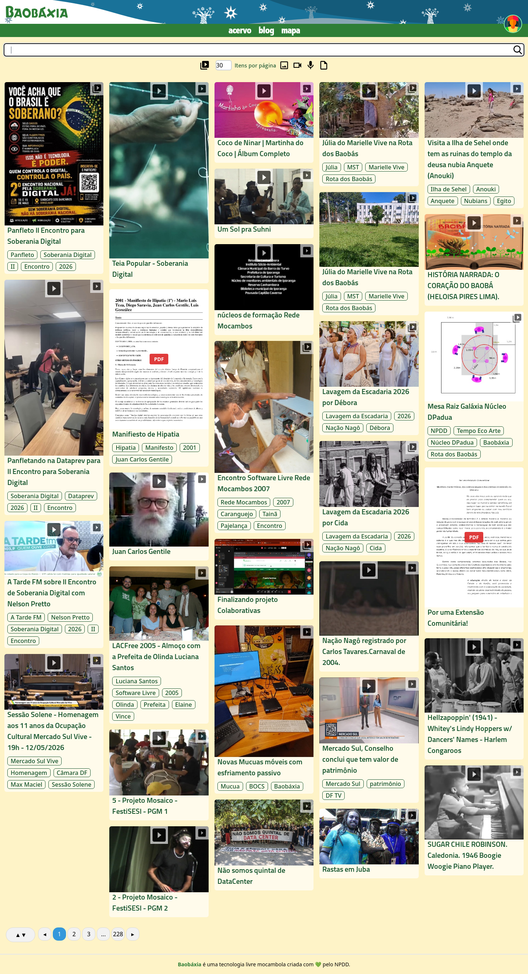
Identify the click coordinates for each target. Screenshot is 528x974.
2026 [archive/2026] (66, 266)
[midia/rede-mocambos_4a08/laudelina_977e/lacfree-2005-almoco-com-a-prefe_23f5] (158, 645)
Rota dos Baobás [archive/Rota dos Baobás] (349, 308)
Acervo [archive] (239, 30)
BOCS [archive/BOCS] (257, 786)
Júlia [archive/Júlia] (331, 296)
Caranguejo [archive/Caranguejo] (237, 514)
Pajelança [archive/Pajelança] (234, 526)
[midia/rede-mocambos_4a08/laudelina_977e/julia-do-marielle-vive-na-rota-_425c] (368, 134)
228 (118, 934)
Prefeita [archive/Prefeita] (155, 705)
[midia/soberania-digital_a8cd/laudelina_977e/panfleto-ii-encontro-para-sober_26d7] (53, 178)
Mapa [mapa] (290, 30)
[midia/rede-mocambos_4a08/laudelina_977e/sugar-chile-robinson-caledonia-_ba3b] (474, 820)
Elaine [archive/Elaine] (183, 705)
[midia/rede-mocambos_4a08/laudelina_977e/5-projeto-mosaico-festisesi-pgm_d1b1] (158, 774)
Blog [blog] (266, 30)
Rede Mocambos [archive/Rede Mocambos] (244, 502)
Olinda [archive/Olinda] (124, 705)
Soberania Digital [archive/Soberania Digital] (68, 255)
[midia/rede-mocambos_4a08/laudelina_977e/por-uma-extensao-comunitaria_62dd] (474, 549)
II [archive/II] (13, 266)
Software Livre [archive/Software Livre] (135, 693)
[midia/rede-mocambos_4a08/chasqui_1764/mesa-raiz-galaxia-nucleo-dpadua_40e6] (474, 387)
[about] (189, 964)
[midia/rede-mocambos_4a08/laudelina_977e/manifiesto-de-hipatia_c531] (158, 378)
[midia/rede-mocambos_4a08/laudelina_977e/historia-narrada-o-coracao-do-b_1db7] (474, 260)
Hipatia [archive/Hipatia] (125, 448)
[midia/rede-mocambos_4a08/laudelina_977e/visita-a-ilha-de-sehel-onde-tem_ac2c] (474, 145)
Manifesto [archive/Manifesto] (159, 448)
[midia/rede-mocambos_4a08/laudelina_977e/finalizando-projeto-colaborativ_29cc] (264, 579)
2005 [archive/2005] (172, 693)
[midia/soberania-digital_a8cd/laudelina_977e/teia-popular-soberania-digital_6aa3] (158, 182)
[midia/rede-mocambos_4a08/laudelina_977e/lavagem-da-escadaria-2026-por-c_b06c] (368, 498)
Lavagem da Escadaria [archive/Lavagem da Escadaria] (357, 416)
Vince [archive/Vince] (123, 716)
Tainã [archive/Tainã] (270, 514)
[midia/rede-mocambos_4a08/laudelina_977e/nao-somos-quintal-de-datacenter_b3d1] (264, 845)
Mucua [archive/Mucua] (230, 786)
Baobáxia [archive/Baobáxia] (287, 786)
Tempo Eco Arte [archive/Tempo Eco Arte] (478, 431)
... (103, 934)
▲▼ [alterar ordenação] (21, 935)
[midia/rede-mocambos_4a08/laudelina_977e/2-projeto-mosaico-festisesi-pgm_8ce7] (158, 871)
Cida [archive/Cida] (376, 548)
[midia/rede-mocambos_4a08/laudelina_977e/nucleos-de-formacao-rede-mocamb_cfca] (264, 289)
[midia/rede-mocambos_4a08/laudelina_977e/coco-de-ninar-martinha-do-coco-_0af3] (264, 122)
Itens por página (255, 66)
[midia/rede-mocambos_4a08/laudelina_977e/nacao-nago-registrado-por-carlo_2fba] (368, 616)
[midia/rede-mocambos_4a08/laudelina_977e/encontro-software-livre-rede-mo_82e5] (264, 437)
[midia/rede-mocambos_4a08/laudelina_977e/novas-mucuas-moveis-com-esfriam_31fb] (264, 709)
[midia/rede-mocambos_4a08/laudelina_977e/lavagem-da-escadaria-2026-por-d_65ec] (368, 378)
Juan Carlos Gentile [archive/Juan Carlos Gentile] (142, 459)
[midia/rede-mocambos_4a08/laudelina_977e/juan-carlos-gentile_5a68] (158, 517)
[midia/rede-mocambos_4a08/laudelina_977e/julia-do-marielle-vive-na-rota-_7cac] (368, 253)
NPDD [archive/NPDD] (439, 431)
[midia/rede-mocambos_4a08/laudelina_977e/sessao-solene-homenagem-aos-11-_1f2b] (53, 723)
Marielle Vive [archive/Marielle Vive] (386, 296)
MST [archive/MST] (353, 296)
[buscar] (264, 50)
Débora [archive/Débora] (380, 428)
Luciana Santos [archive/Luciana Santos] (136, 681)
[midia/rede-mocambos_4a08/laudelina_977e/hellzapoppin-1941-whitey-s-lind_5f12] (474, 699)
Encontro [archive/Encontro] (37, 266)
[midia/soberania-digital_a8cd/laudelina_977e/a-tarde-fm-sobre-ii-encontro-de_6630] (53, 584)
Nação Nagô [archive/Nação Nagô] (343, 428)
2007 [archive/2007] (283, 502)
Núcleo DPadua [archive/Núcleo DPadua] (452, 442)
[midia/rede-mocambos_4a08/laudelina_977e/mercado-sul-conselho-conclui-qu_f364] (368, 740)
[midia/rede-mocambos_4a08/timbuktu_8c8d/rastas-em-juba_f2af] (368, 843)
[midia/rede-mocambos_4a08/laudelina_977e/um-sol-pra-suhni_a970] (264, 203)
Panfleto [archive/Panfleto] (22, 255)
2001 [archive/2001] (190, 448)
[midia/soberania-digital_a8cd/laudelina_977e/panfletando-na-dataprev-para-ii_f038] (53, 397)
